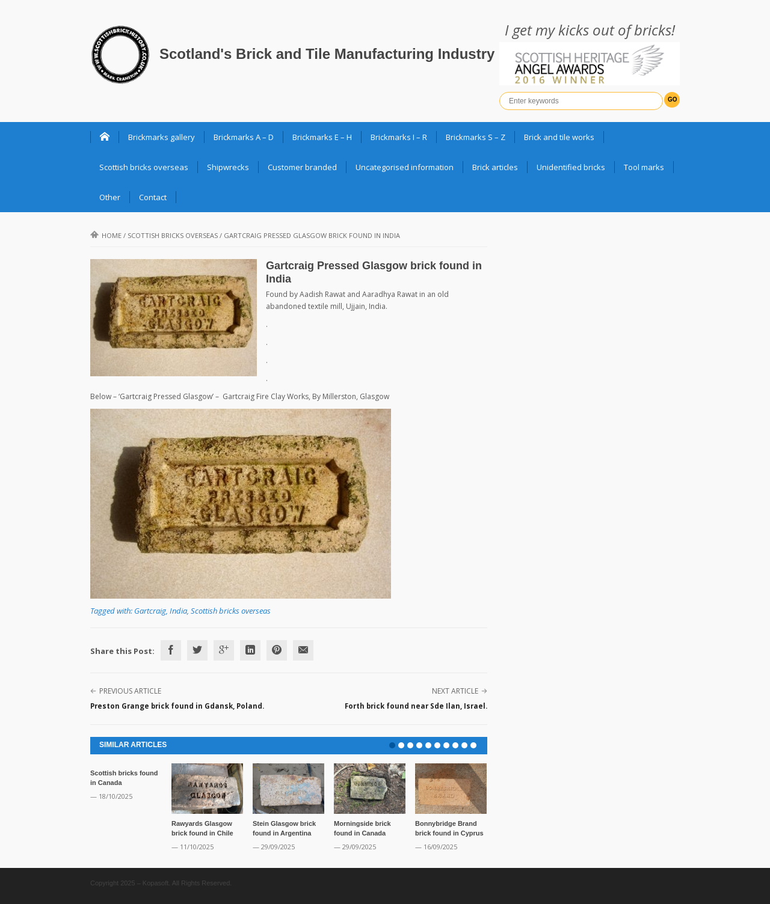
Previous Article (130, 691)
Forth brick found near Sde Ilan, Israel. (416, 705)
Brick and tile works (559, 137)
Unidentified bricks (571, 167)
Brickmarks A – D (244, 137)
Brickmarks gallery (161, 137)
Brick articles (495, 167)
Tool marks (644, 167)
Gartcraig (150, 610)
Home (106, 235)
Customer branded (302, 167)
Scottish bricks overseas (143, 167)
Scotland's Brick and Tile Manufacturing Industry (326, 54)
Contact (153, 197)
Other (109, 197)
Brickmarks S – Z (475, 137)
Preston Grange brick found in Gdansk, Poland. (177, 705)
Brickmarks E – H (322, 137)
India (178, 610)
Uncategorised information (405, 167)
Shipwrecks (228, 167)
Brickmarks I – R (399, 137)
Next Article (455, 691)
